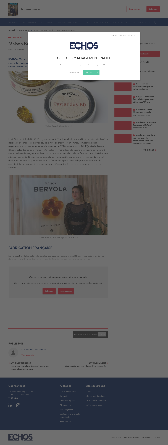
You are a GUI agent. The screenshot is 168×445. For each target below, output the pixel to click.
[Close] (84, 222)
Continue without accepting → (124, 36)
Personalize (74, 72)
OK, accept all (91, 72)
